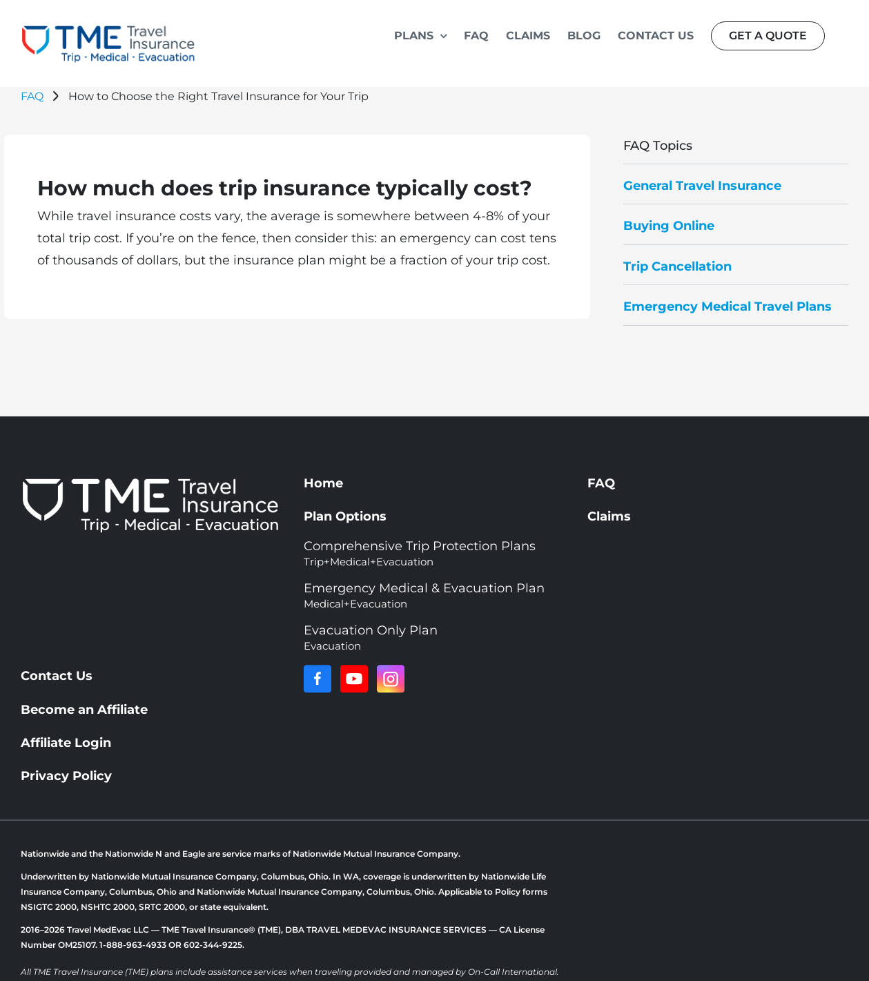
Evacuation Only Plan (371, 637)
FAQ (32, 96)
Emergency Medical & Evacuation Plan (424, 595)
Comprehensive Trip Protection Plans (420, 553)
